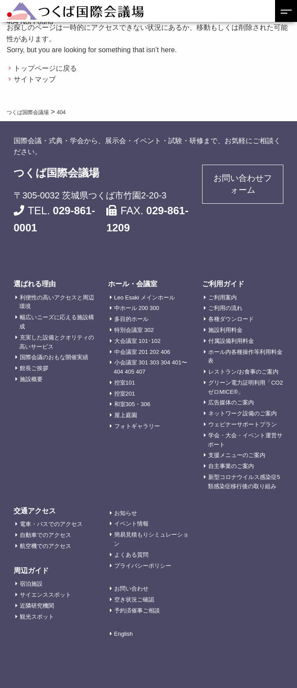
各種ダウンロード (231, 319)
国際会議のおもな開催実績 (54, 357)
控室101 (124, 382)
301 (143, 362)
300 (154, 308)
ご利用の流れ (225, 308)
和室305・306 (132, 404)
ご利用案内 (222, 297)
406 (165, 352)
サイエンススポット (45, 594)
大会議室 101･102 (137, 341)
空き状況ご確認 (134, 599)
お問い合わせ (131, 588)
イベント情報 (131, 523)
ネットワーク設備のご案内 (242, 413)
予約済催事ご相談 (137, 610)
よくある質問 (131, 554)
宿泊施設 (31, 583)
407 (140, 371)
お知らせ (125, 513)
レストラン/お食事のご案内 (243, 371)
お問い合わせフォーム (243, 185)
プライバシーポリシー (142, 565)
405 (129, 371)
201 (143, 352)
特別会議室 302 (134, 330)
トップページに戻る (45, 68)
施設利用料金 (225, 330)
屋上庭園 (125, 415)
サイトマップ (35, 79)
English (123, 633)
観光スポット (37, 616)
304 (165, 362)
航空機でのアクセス (45, 546)
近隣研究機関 (37, 605)
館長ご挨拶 (34, 368)
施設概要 (31, 379)
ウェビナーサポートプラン (242, 424)
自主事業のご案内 (231, 466)
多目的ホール (131, 319)
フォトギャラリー (137, 426)
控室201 (124, 393)
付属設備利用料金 (231, 341)
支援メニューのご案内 (236, 455)
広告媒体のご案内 (231, 402)
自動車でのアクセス (45, 535)
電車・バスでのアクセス (51, 524)
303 (154, 362)
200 (143, 308)
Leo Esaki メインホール (144, 297)
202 (154, 352)
